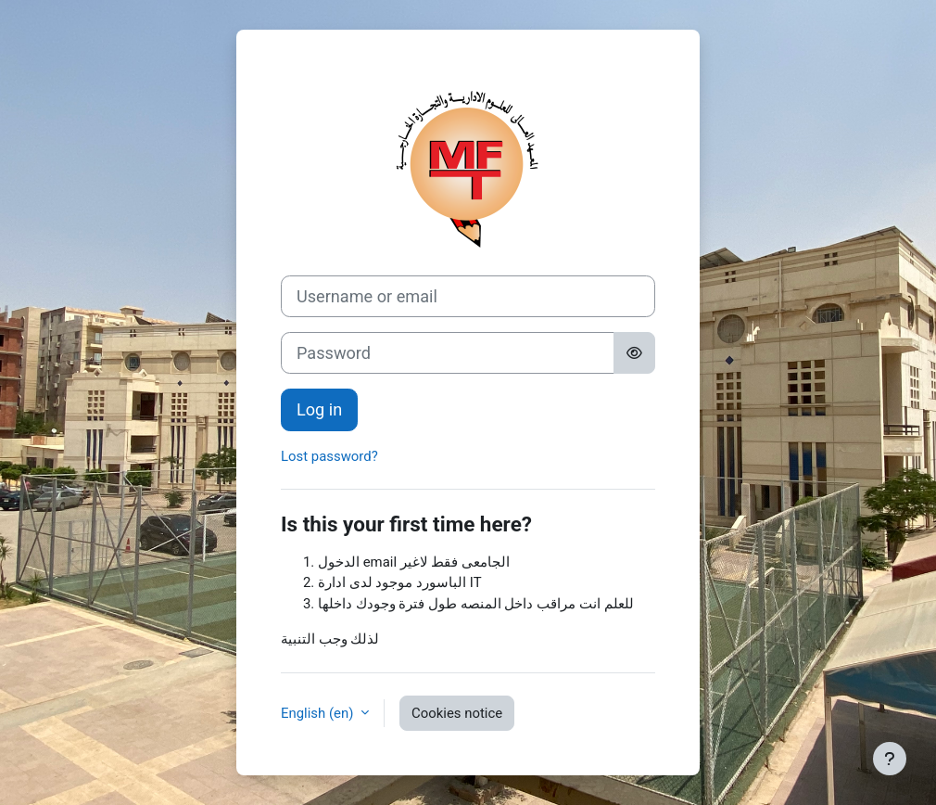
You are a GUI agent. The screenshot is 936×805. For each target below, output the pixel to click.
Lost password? (329, 456)
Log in (319, 409)
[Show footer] (889, 758)
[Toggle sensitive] (634, 353)
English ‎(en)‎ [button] (319, 713)
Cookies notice (456, 713)
